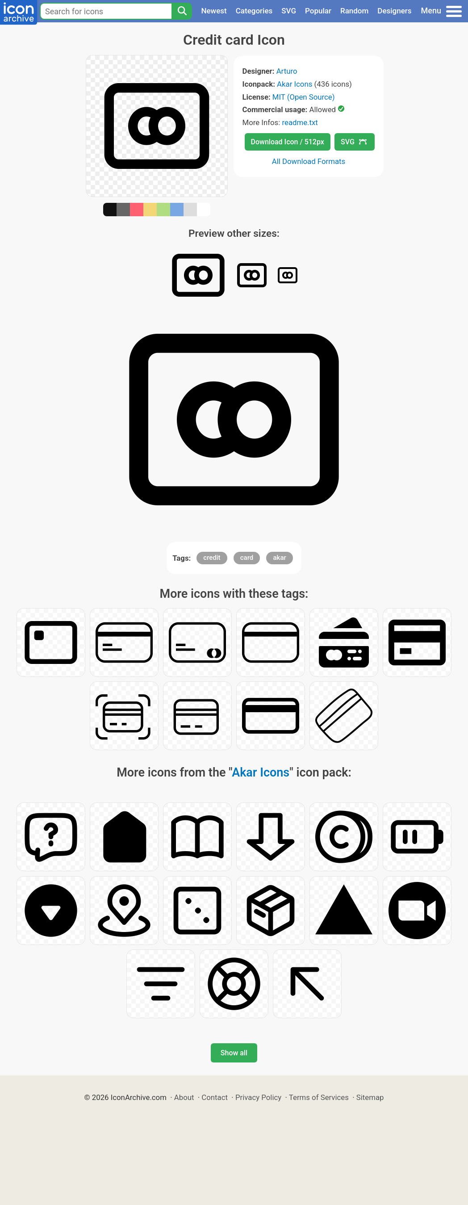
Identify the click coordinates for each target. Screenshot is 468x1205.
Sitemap (370, 1097)
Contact (214, 1097)
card (247, 558)
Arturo (286, 71)
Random (354, 10)
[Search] (181, 11)
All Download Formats (309, 161)
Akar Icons (294, 84)
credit (211, 558)
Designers (394, 10)
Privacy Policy (258, 1097)
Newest (213, 10)
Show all (234, 1053)
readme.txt (300, 122)
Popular (318, 10)
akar (279, 558)
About (184, 1097)
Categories (254, 10)
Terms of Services (319, 1097)
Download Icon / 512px (287, 142)
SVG (288, 10)
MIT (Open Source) (303, 96)
